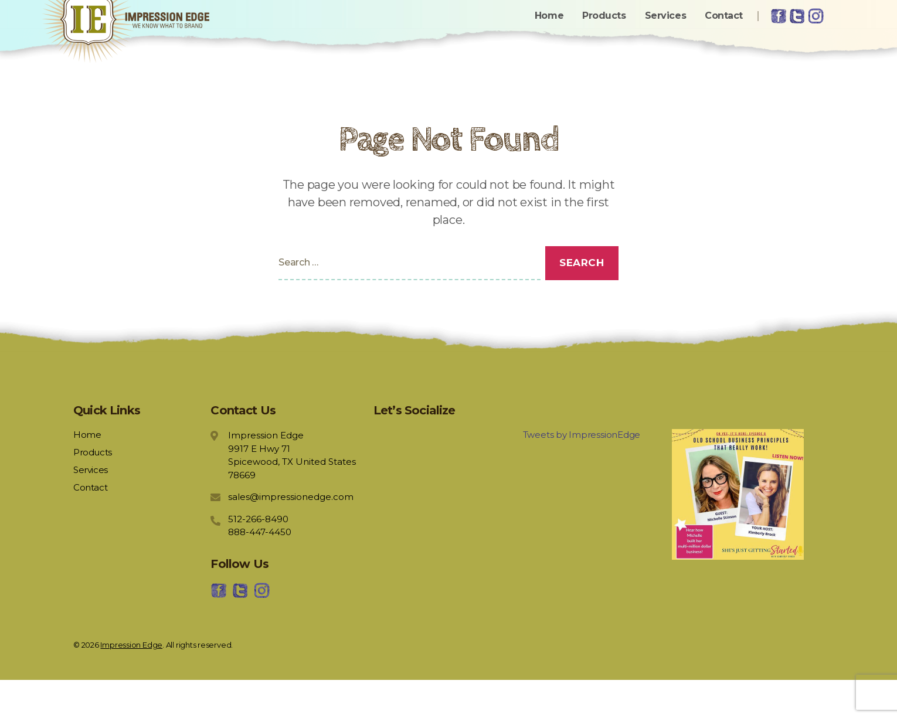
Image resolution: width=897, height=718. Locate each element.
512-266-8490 (258, 556)
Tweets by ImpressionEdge (582, 472)
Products (604, 34)
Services (665, 34)
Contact (724, 34)
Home (549, 34)
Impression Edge (131, 682)
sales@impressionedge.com (291, 534)
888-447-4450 (259, 570)
